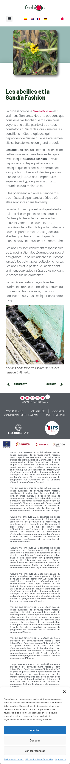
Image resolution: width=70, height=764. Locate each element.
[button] (64, 692)
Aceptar (35, 730)
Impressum (60, 759)
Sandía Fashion (43, 111)
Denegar (35, 740)
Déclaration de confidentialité (39, 759)
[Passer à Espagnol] (25, 18)
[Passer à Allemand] (46, 18)
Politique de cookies (14, 759)
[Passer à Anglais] (32, 18)
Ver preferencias (35, 750)
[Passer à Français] (39, 18)
